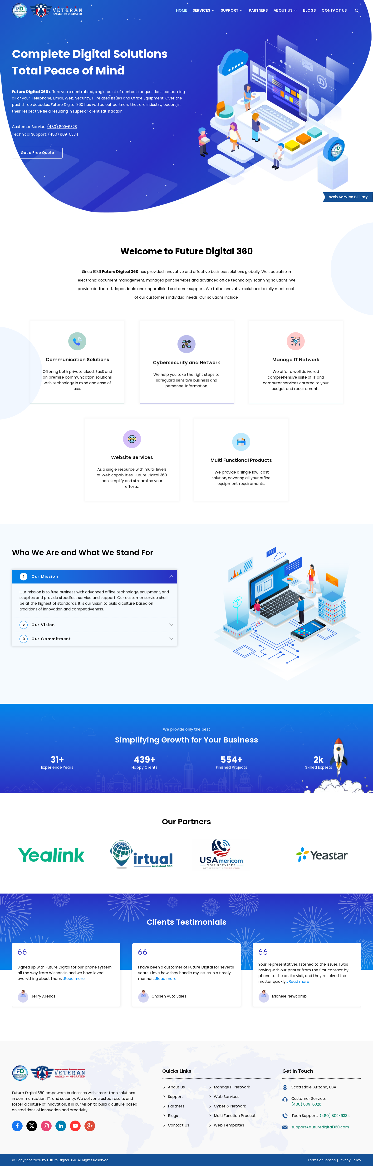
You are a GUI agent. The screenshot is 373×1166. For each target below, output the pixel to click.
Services (204, 10)
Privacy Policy (350, 1160)
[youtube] (75, 1126)
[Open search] (357, 10)
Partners (258, 10)
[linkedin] (60, 1126)
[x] (31, 1126)
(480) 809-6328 (62, 126)
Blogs (309, 10)
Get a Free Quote (37, 152)
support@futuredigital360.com (320, 1127)
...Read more (73, 982)
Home (181, 10)
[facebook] (17, 1126)
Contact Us (334, 10)
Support (232, 10)
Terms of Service (322, 1160)
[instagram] (46, 1126)
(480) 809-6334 (63, 134)
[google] (89, 1126)
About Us (285, 10)
